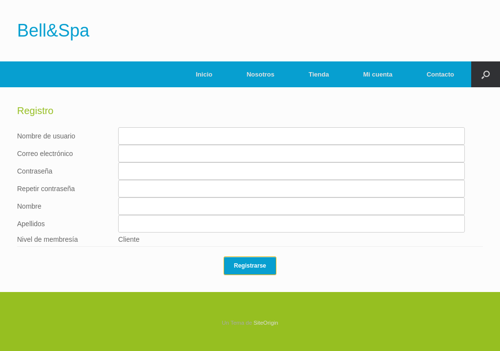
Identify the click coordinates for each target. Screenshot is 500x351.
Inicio (204, 74)
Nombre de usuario (46, 136)
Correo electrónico (45, 153)
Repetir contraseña (46, 189)
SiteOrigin (265, 323)
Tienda (319, 74)
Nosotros (260, 74)
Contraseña (34, 171)
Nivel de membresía (47, 239)
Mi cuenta (378, 74)
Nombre (29, 206)
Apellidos (31, 224)
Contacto (440, 74)
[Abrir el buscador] (485, 74)
